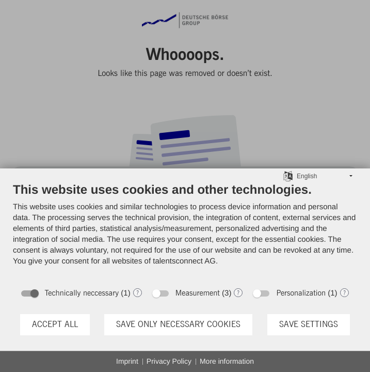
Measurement (197, 293)
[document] (185, 232)
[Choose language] (288, 175)
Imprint (127, 361)
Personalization (301, 293)
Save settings (308, 324)
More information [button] (227, 361)
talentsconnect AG (184, 261)
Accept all (55, 324)
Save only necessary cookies (178, 324)
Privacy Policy (169, 361)
